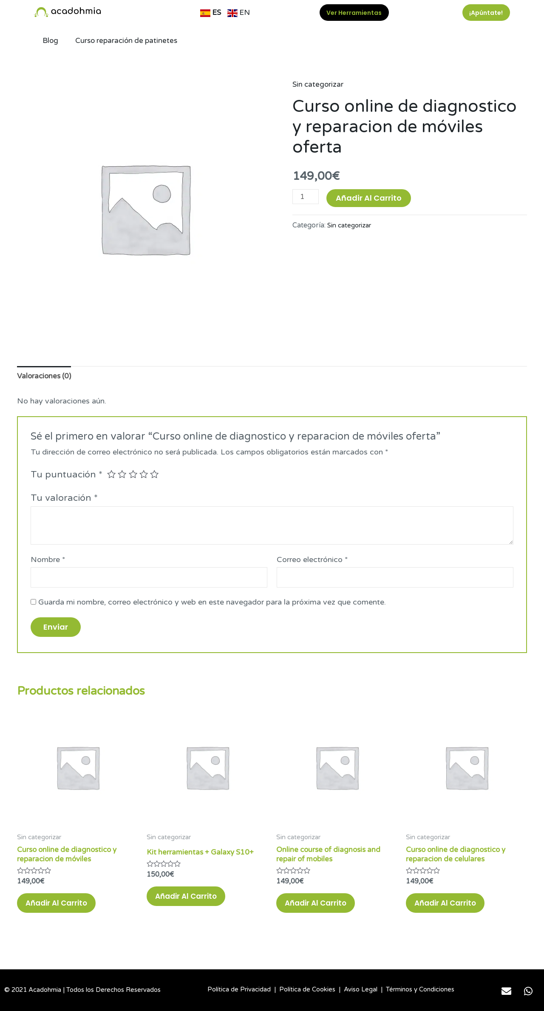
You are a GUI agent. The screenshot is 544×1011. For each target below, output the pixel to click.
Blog (50, 40)
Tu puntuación (66, 475)
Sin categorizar (318, 84)
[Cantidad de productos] (306, 196)
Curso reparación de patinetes (129, 40)
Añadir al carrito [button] (63, 909)
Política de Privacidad (239, 989)
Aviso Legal (360, 989)
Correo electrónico (312, 560)
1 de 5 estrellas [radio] (111, 475)
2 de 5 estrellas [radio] (123, 475)
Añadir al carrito (370, 198)
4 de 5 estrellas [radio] (145, 475)
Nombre (48, 560)
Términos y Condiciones (420, 989)
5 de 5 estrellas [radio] (157, 475)
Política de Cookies (307, 989)
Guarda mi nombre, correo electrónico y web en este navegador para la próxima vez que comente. (212, 604)
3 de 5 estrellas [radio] (134, 475)
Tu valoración (64, 499)
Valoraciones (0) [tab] (45, 376)
